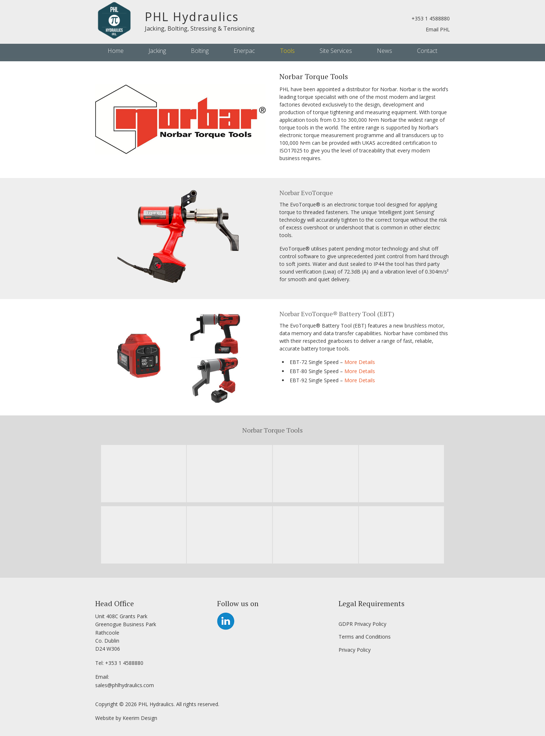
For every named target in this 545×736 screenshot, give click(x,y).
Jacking (157, 51)
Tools (287, 51)
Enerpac (244, 51)
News (384, 51)
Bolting (200, 51)
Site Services (336, 51)
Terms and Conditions (365, 636)
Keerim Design (140, 717)
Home (116, 51)
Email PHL (438, 29)
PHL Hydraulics (192, 16)
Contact (427, 51)
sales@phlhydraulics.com (124, 685)
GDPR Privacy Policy (362, 623)
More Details (359, 362)
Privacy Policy (355, 649)
